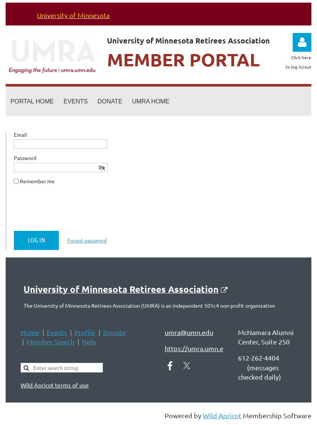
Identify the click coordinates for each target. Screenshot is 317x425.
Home (30, 332)
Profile (84, 332)
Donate (114, 332)
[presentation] (71, 210)
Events (57, 332)
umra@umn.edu (189, 332)
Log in (302, 42)
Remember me (37, 181)
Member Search (50, 342)
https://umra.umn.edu (198, 348)
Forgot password (87, 240)
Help (89, 342)
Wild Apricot (222, 415)
